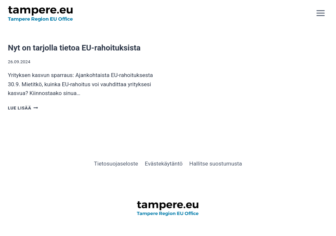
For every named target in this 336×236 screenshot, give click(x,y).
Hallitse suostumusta (215, 163)
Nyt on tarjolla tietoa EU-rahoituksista (74, 47)
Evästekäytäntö (163, 163)
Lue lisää (23, 107)
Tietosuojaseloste (116, 163)
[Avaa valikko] (320, 13)
